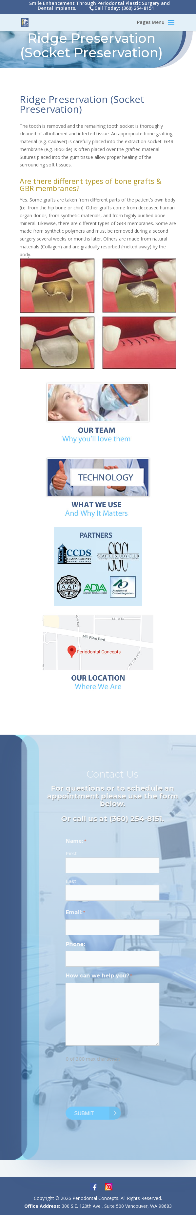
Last (80, 881)
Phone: (84, 944)
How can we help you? (108, 976)
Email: (84, 913)
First (80, 853)
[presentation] (124, 1086)
